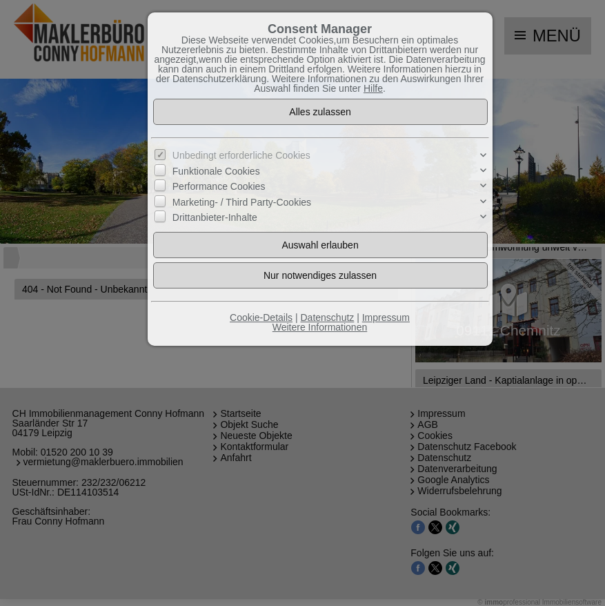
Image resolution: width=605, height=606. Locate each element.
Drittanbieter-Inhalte (214, 217)
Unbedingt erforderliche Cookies (241, 155)
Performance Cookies (219, 186)
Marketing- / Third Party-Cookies (241, 202)
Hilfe (373, 88)
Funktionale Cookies (216, 171)
